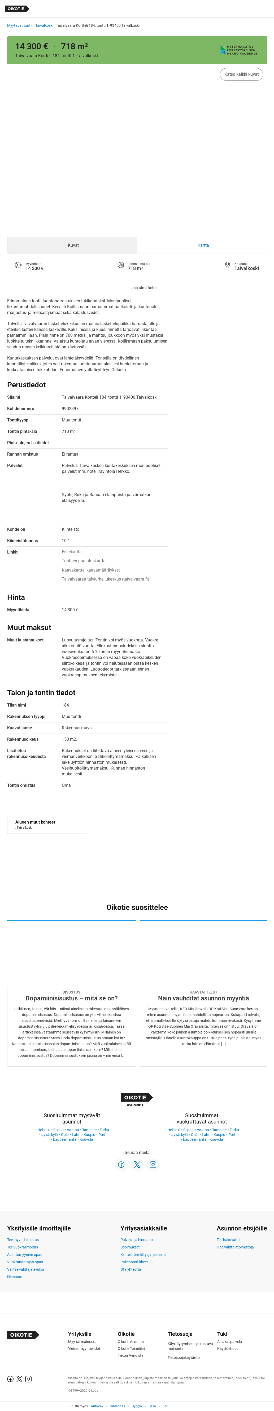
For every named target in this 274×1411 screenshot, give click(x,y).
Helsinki (43, 1130)
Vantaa (73, 1130)
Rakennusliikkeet (134, 1262)
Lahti (76, 1135)
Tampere (89, 1130)
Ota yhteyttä (130, 1269)
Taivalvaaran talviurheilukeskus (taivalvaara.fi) (105, 579)
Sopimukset (130, 1247)
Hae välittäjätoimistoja (235, 1247)
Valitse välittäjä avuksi (25, 1269)
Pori (101, 1135)
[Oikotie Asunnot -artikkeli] (71, 993)
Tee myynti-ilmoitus (23, 1240)
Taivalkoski (44, 25)
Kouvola (86, 1139)
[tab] (72, 245)
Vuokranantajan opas (25, 1262)
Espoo (58, 1130)
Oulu (65, 1135)
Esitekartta (72, 551)
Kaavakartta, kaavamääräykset (91, 570)
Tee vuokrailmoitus (22, 1247)
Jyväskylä (49, 1135)
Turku (104, 1130)
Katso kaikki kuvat (241, 74)
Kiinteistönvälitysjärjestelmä (143, 1254)
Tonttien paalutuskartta (84, 560)
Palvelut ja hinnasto (136, 1240)
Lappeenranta (64, 1139)
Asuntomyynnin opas (24, 1254)
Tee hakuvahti (228, 1240)
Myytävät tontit (20, 25)
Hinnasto (14, 1277)
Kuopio (89, 1135)
